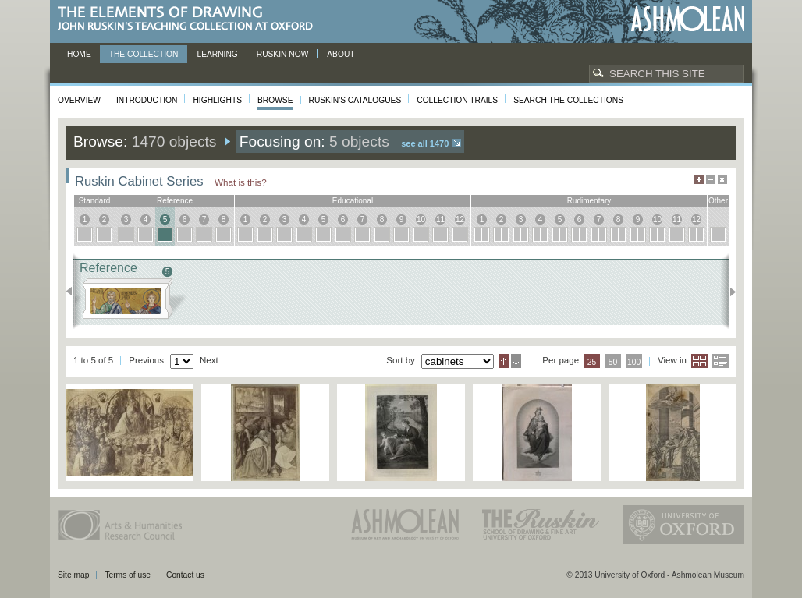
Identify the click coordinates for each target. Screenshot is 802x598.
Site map (73, 575)
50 (613, 362)
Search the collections (568, 100)
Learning (217, 54)
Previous (74, 291)
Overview (79, 100)
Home (79, 54)
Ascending (504, 361)
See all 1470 (425, 143)
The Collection (144, 54)
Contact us (185, 575)
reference (175, 200)
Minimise (710, 179)
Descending (516, 361)
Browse (275, 100)
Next (728, 291)
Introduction (146, 100)
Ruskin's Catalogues (355, 100)
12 (460, 219)
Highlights (217, 100)
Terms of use (128, 575)
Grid (699, 361)
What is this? (241, 182)
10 (421, 219)
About (340, 54)
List (720, 361)
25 (592, 362)
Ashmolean (687, 19)
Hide (722, 179)
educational (352, 200)
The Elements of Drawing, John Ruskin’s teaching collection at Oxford (190, 19)
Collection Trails (457, 100)
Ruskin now (283, 54)
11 (440, 219)
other (718, 200)
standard (95, 200)
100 (634, 362)
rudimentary (589, 200)
